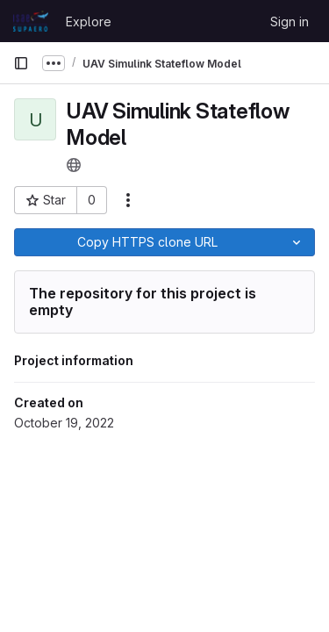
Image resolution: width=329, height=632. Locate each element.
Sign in (289, 21)
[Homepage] (31, 21)
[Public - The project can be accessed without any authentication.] (74, 165)
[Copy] (146, 242)
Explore (88, 21)
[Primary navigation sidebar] (21, 63)
